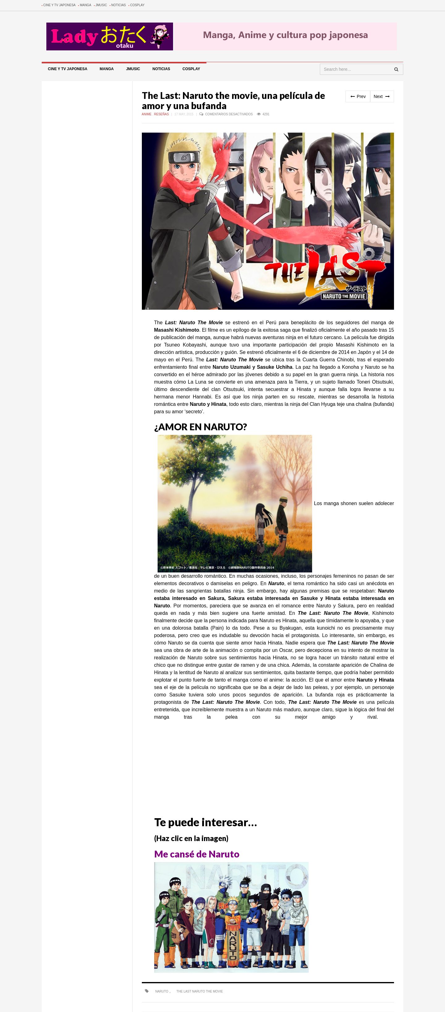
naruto (161, 991)
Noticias (118, 5)
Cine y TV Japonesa (59, 5)
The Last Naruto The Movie (199, 991)
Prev (358, 96)
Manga (85, 5)
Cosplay (137, 5)
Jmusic (101, 5)
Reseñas (162, 114)
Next (382, 96)
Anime (147, 114)
